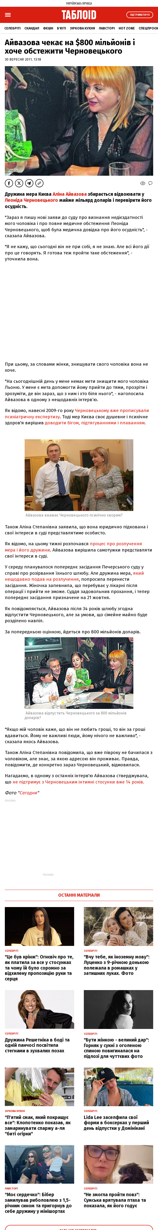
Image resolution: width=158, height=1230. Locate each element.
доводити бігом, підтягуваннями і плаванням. (95, 423)
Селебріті (12, 28)
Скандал (31, 28)
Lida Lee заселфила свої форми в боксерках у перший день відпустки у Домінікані (116, 1123)
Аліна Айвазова (70, 194)
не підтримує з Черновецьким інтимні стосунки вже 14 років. (78, 782)
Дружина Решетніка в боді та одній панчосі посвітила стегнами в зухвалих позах (37, 1045)
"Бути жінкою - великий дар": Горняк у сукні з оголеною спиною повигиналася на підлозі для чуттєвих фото (116, 1048)
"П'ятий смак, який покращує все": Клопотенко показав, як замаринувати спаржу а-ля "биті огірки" (38, 1126)
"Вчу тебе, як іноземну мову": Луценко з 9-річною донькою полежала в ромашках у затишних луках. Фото (117, 965)
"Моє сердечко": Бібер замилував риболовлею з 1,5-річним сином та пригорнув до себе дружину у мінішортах (38, 1203)
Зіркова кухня (82, 28)
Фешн (48, 28)
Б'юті (61, 28)
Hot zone (127, 28)
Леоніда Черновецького (31, 200)
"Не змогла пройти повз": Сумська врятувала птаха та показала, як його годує (115, 1200)
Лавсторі (107, 28)
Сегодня (28, 793)
